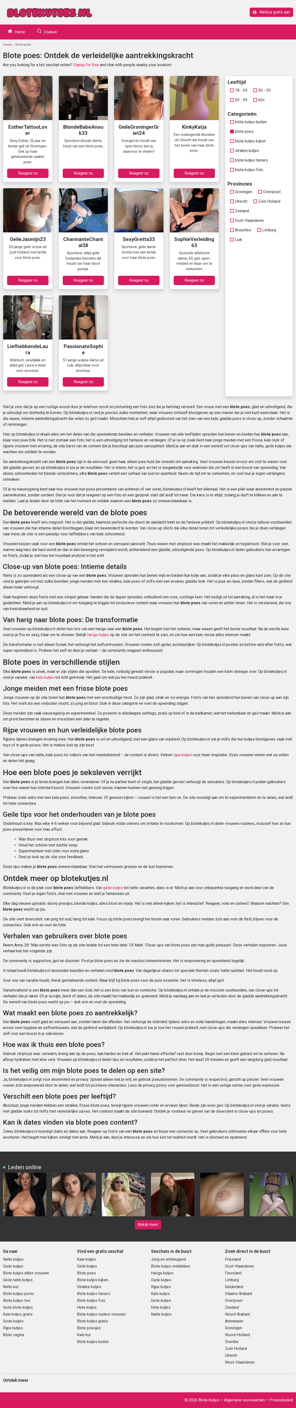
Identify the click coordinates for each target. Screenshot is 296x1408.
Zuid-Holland (266, 201)
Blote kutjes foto (91, 1300)
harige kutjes (98, 634)
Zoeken (50, 32)
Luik (236, 239)
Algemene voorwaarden (244, 1400)
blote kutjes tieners (249, 160)
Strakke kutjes (89, 1286)
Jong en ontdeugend (168, 1259)
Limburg (266, 230)
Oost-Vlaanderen (247, 220)
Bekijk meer (148, 1224)
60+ (259, 100)
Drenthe (231, 1341)
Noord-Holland (237, 1335)
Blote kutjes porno (18, 1293)
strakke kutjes (244, 150)
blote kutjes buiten (248, 122)
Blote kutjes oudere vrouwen (101, 1314)
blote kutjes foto (246, 169)
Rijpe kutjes (13, 1328)
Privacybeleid (281, 1400)
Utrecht (238, 201)
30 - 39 (262, 90)
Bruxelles (240, 230)
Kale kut (84, 1335)
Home (19, 32)
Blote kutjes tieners (93, 1293)
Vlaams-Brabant (238, 1293)
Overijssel (269, 191)
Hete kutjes (87, 1307)
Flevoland (233, 1273)
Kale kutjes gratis (18, 1314)
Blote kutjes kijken (92, 1280)
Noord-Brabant (237, 1314)
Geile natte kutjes (18, 1280)
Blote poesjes (89, 1328)
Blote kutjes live (16, 1300)
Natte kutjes (13, 1259)
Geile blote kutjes (18, 1307)
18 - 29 (238, 90)
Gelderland (234, 1286)
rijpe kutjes (182, 755)
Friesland (233, 1259)
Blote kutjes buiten (93, 1341)
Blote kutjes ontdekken (170, 1266)
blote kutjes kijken (248, 141)
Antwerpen (234, 1321)
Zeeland (239, 211)
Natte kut (10, 1286)
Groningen (241, 191)
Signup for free (86, 65)
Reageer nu (27, 173)
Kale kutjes (86, 1259)
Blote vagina (13, 1335)
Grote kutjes (13, 1321)
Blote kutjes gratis (92, 1321)
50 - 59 (238, 100)
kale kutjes (45, 677)
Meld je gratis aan (271, 12)
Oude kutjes (13, 1266)
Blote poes (86, 1273)
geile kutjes (113, 887)
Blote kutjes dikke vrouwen (26, 1273)
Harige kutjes (162, 1273)
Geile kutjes (87, 1266)
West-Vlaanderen (240, 1362)
